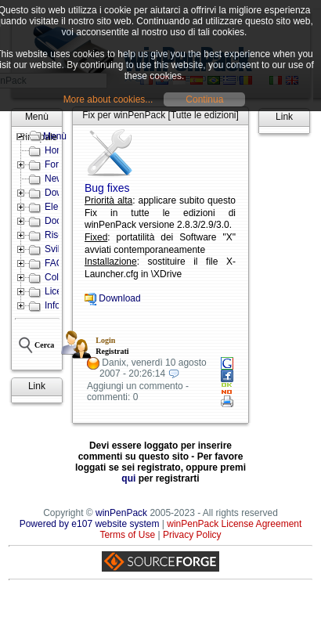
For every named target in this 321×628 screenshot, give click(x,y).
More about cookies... (108, 99)
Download (119, 298)
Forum (58, 164)
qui (128, 478)
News (56, 178)
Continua (204, 99)
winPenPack (121, 512)
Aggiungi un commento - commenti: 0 (138, 391)
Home (57, 150)
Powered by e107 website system (90, 523)
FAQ (54, 263)
